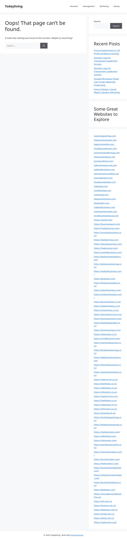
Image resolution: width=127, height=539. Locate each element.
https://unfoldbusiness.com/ (108, 252)
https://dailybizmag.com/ (106, 239)
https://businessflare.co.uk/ (107, 301)
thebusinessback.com (104, 156)
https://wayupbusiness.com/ (108, 244)
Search (97, 21)
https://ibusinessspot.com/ (107, 224)
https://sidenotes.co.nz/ (105, 387)
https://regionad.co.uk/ (105, 522)
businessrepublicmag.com (107, 152)
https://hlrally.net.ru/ (104, 513)
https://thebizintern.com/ (106, 463)
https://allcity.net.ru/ (104, 518)
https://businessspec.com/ (107, 459)
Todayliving (14, 6)
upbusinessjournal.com (105, 165)
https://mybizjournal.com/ (107, 228)
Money (117, 6)
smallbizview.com (102, 190)
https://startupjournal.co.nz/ (108, 314)
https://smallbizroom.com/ (107, 338)
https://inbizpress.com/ (105, 440)
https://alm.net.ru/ (103, 501)
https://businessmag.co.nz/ (107, 330)
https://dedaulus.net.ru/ (106, 509)
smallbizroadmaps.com (105, 148)
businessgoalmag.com (105, 135)
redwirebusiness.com (104, 169)
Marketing (104, 6)
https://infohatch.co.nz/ (105, 392)
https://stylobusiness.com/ (107, 432)
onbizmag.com (101, 194)
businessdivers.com (103, 161)
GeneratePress (77, 535)
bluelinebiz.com (102, 203)
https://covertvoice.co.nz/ (106, 310)
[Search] (44, 46)
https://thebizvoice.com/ (106, 248)
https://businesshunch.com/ (108, 318)
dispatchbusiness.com (105, 198)
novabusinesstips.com (105, 182)
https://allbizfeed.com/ (105, 436)
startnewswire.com (103, 177)
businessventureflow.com (106, 173)
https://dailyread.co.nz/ (105, 334)
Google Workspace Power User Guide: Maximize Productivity (106, 81)
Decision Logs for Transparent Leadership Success (105, 60)
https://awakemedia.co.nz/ (107, 306)
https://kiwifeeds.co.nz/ (105, 383)
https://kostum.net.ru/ (105, 505)
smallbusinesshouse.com (106, 215)
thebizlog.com (101, 186)
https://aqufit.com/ (103, 219)
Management (89, 6)
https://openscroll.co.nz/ (106, 379)
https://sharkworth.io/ (105, 413)
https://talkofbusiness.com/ (107, 290)
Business (74, 6)
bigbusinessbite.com (104, 144)
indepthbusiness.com (104, 207)
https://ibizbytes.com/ (104, 278)
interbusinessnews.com (105, 211)
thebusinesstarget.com (105, 140)
